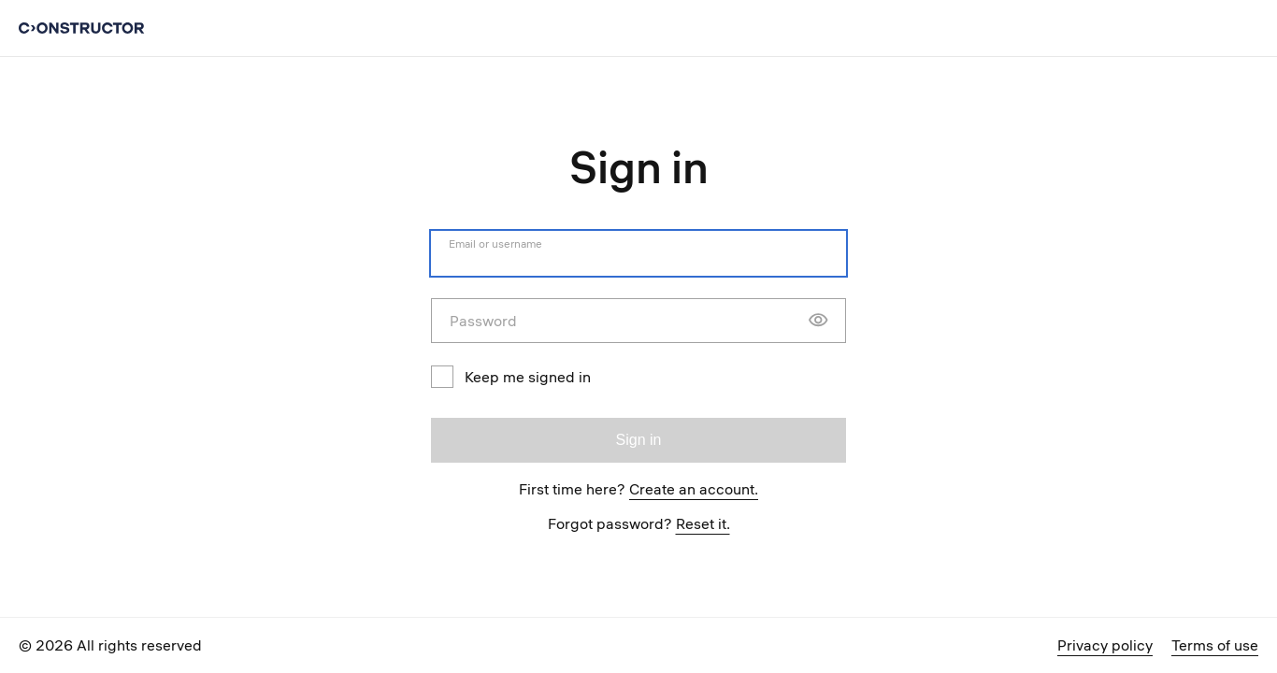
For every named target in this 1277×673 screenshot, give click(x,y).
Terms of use (1214, 645)
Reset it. (703, 523)
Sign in (639, 440)
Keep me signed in (511, 376)
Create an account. (693, 489)
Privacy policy (1105, 645)
